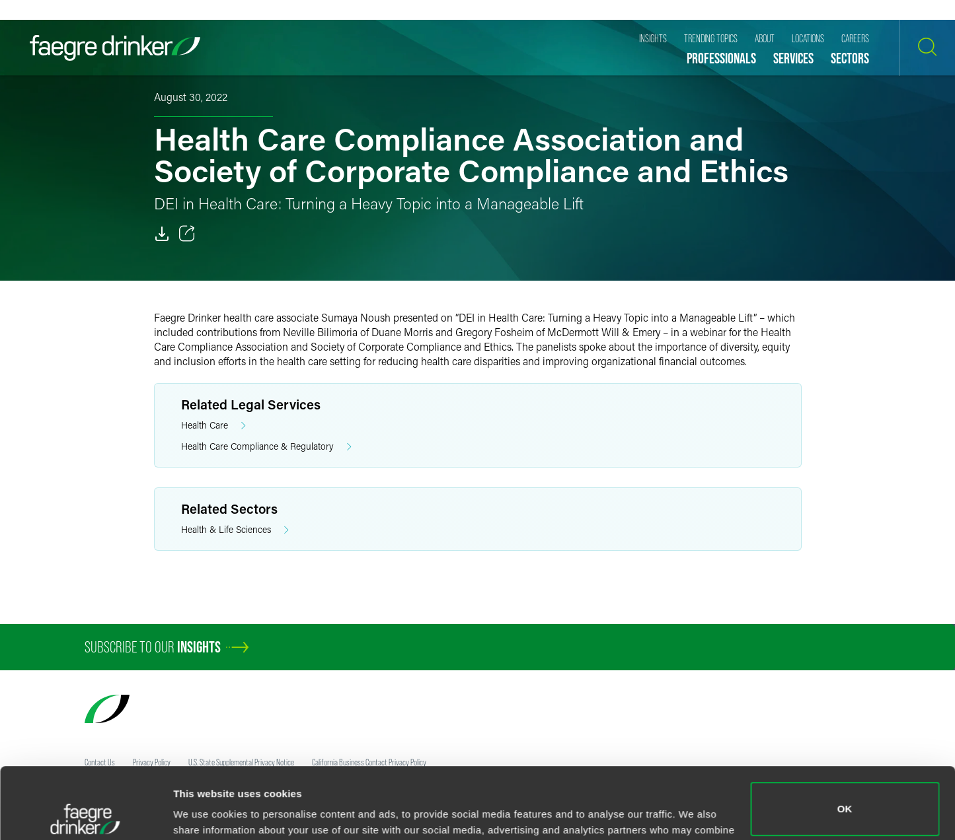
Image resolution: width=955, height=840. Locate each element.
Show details (204, 811)
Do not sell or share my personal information (845, 796)
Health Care (213, 426)
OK (845, 738)
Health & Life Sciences (235, 530)
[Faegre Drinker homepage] (115, 48)
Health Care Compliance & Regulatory (266, 447)
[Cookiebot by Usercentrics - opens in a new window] (85, 814)
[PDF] (161, 234)
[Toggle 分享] (187, 234)
